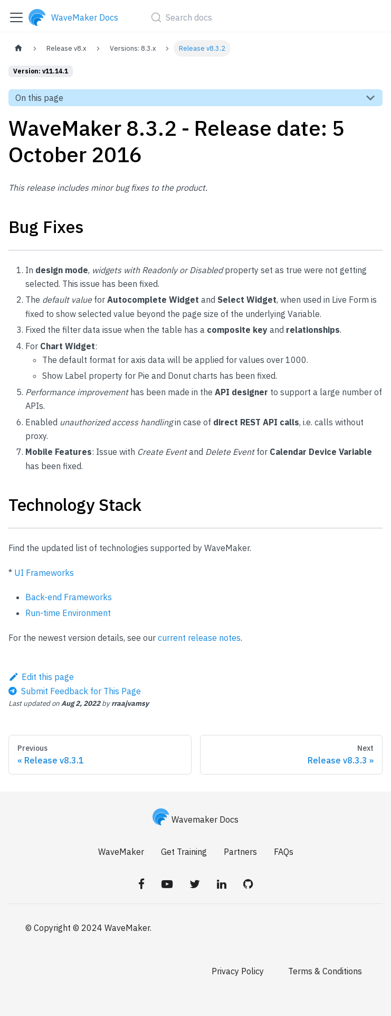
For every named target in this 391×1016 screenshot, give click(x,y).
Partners (240, 851)
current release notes (199, 637)
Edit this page (41, 677)
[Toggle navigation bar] (16, 17)
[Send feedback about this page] (74, 691)
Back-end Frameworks (68, 597)
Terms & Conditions (325, 971)
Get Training (184, 851)
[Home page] (18, 48)
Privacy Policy (238, 971)
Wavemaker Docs (195, 819)
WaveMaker (121, 851)
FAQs (283, 851)
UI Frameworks (44, 572)
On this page (39, 97)
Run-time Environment (68, 613)
